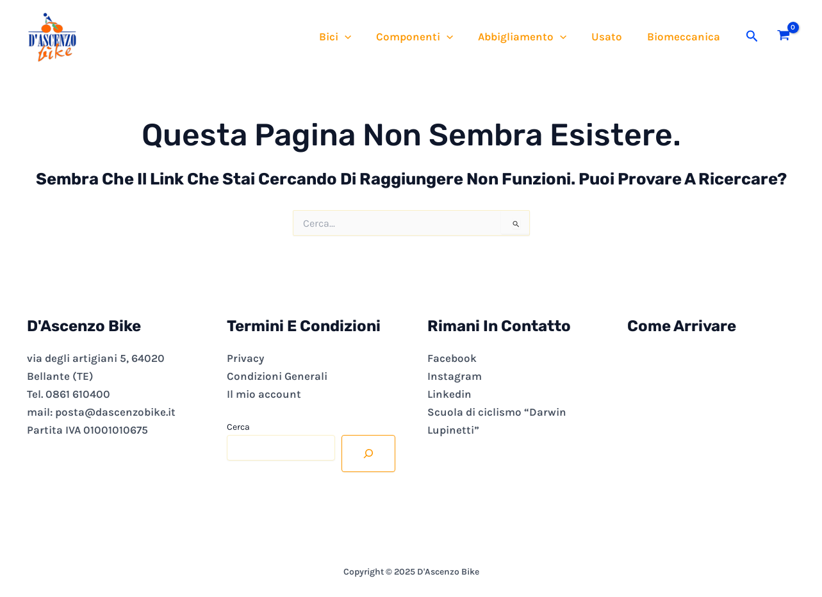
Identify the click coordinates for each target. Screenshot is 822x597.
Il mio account (264, 394)
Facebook (452, 358)
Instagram (454, 376)
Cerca (238, 426)
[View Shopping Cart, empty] (783, 36)
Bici (349, 36)
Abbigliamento (530, 36)
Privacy (245, 358)
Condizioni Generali (277, 376)
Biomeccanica (685, 36)
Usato (611, 36)
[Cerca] (368, 453)
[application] (358, 36)
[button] (752, 36)
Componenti (426, 36)
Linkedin (449, 394)
